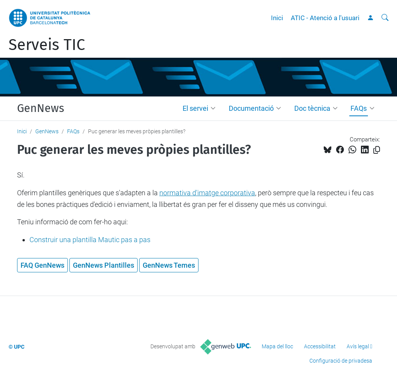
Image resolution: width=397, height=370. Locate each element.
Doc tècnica (312, 108)
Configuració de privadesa (340, 361)
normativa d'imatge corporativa (207, 193)
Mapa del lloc (277, 346)
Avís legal (358, 346)
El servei (195, 108)
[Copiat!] (376, 150)
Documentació (251, 108)
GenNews (40, 108)
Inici (277, 18)
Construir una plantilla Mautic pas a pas (89, 240)
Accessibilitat (320, 346)
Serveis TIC (47, 45)
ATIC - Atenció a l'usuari (325, 18)
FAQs (358, 108)
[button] (215, 108)
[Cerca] (384, 18)
